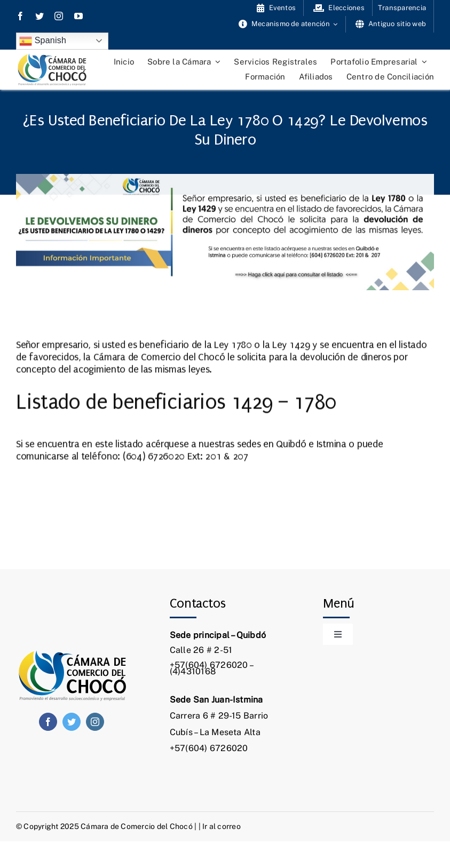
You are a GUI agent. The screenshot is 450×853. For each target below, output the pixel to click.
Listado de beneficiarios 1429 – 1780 (176, 401)
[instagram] (58, 16)
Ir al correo (221, 826)
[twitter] (39, 16)
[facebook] (20, 16)
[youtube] (78, 16)
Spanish (42, 41)
